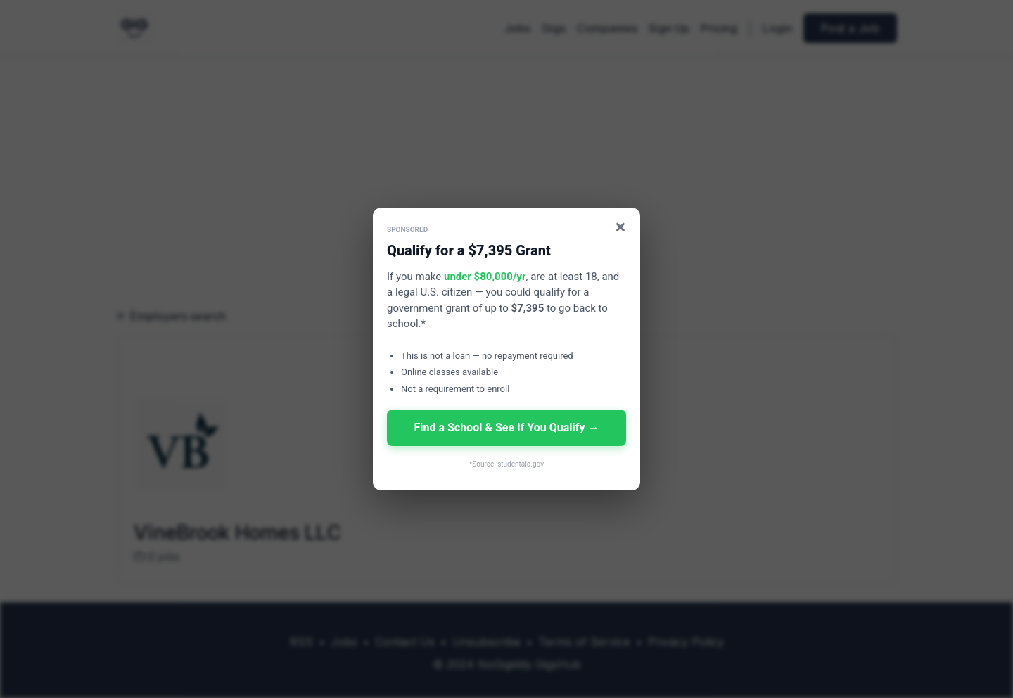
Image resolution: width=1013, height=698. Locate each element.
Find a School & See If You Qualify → (506, 427)
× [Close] (621, 227)
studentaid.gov (520, 464)
